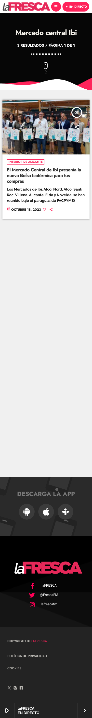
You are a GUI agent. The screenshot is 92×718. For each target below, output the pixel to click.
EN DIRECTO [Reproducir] (76, 6)
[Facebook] (21, 688)
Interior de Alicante (26, 162)
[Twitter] (9, 688)
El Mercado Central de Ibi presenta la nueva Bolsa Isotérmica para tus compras (44, 176)
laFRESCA (38, 641)
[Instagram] (15, 688)
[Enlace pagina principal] (26, 6)
